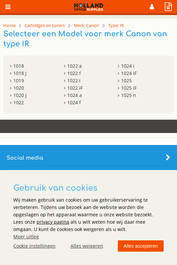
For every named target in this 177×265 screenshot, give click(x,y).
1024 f (74, 102)
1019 (18, 80)
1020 (18, 88)
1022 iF (75, 88)
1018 (18, 66)
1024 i (127, 66)
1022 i (74, 80)
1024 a (74, 95)
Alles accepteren (140, 246)
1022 (18, 102)
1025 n (128, 95)
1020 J (20, 95)
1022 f (74, 73)
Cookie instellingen (34, 246)
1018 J (20, 73)
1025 (126, 80)
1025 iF (129, 88)
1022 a (74, 66)
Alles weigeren (87, 246)
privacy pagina (53, 222)
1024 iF (129, 73)
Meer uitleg (26, 236)
